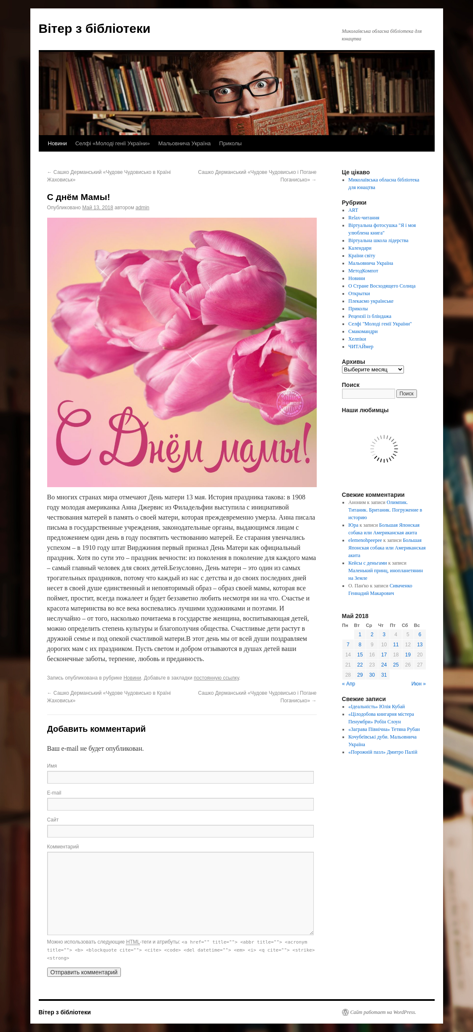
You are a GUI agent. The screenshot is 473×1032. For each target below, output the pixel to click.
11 (395, 645)
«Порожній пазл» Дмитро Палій (382, 752)
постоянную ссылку (216, 678)
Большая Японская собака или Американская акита (386, 547)
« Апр (348, 684)
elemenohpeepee (365, 540)
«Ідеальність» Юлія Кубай (376, 706)
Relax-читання (363, 218)
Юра (353, 525)
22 (360, 665)
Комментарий (63, 847)
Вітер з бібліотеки (95, 28)
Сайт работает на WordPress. (383, 1012)
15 (360, 655)
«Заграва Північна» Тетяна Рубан (384, 729)
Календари (359, 248)
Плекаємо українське (370, 301)
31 (384, 675)
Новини (57, 143)
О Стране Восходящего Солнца (381, 286)
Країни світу (361, 256)
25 (395, 665)
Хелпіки (357, 339)
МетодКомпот (363, 271)
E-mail (54, 793)
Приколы (230, 143)
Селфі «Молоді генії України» (112, 143)
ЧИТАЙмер (360, 346)
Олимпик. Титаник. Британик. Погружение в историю (385, 509)
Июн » (419, 684)
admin (143, 208)
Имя (52, 766)
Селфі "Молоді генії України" (380, 324)
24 (384, 665)
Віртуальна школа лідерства (378, 240)
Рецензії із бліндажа (369, 316)
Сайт (53, 820)
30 (372, 675)
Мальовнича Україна (184, 143)
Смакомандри (363, 331)
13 (419, 645)
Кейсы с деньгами (367, 563)
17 (384, 655)
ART (353, 210)
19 (408, 655)
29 (360, 675)
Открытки (359, 293)
